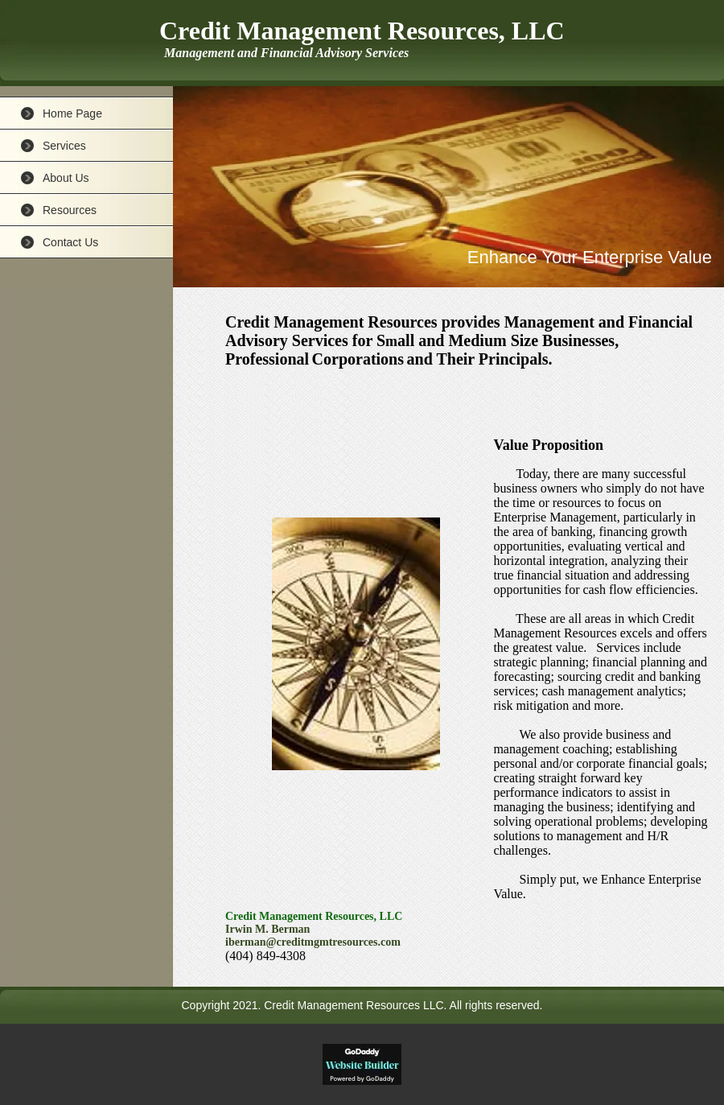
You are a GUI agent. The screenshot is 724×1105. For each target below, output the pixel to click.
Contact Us (70, 242)
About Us (66, 177)
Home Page (72, 113)
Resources (70, 210)
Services (64, 145)
